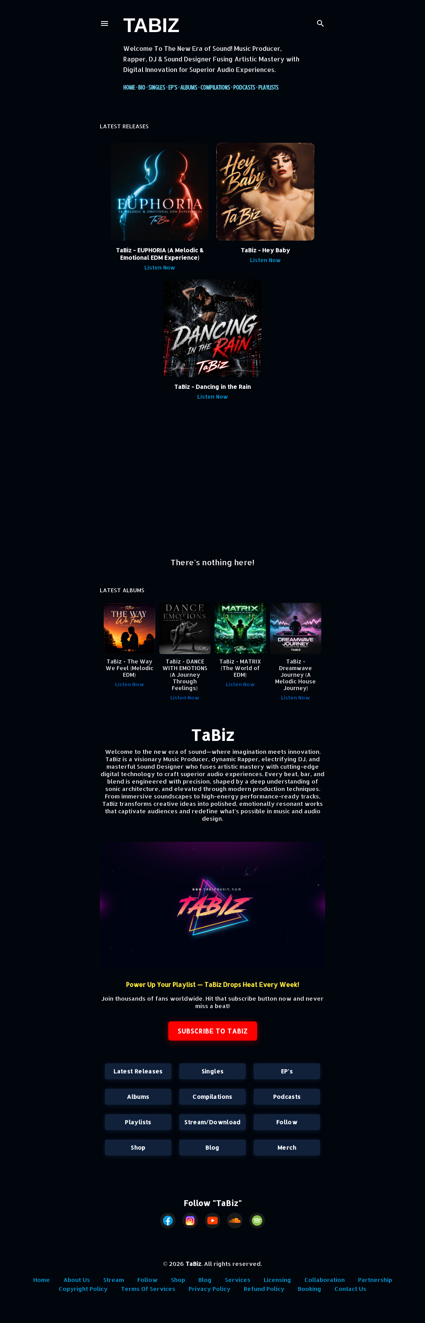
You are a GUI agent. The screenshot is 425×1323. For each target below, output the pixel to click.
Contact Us (350, 1288)
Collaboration (324, 1279)
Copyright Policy (83, 1288)
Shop (138, 1147)
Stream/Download (212, 1122)
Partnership (375, 1279)
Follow (286, 1122)
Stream (113, 1279)
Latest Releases (137, 1071)
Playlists (268, 87)
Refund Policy (264, 1288)
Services (237, 1279)
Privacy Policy (210, 1288)
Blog (212, 1147)
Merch (286, 1147)
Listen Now (159, 267)
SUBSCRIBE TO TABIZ (213, 1031)
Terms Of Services (148, 1288)
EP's (172, 87)
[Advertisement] (212, 482)
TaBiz (151, 25)
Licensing (277, 1279)
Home (129, 87)
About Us (76, 1279)
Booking (309, 1288)
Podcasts (244, 87)
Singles (156, 87)
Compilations (215, 87)
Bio (141, 87)
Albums (188, 87)
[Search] (320, 21)
